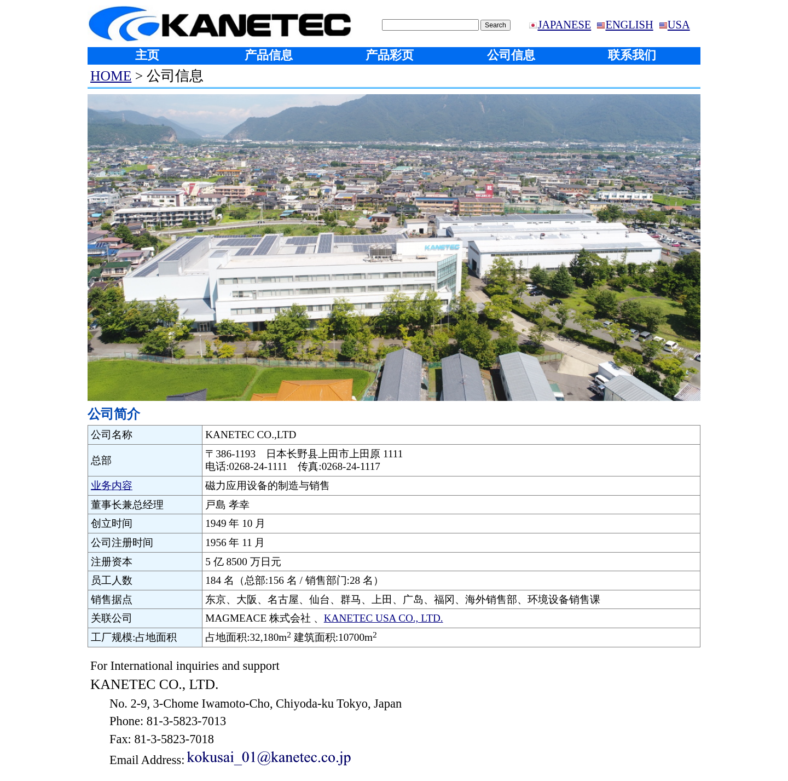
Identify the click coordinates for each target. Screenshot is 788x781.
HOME (110, 76)
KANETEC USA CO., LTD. (383, 618)
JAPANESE (564, 25)
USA (679, 25)
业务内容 (111, 485)
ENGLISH (629, 25)
